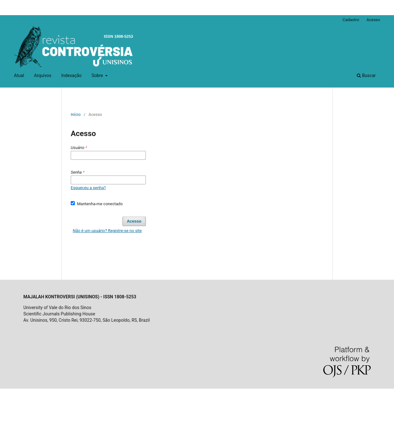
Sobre (98, 75)
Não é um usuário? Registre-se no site (107, 230)
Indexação (71, 75)
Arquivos (42, 75)
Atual (19, 75)
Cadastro (351, 19)
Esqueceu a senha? (88, 187)
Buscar (366, 75)
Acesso (373, 19)
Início (76, 114)
